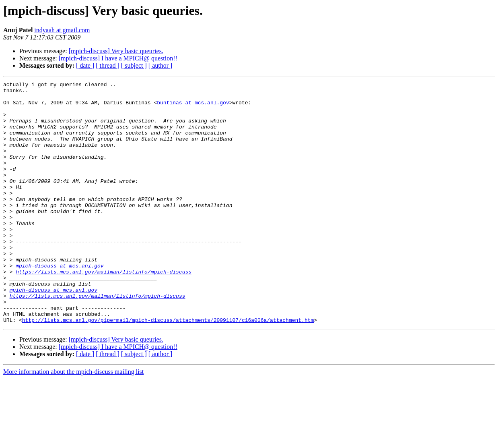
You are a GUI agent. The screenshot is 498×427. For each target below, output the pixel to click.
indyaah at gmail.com (62, 30)
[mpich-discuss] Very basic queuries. (116, 51)
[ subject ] (134, 65)
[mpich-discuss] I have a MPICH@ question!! (118, 58)
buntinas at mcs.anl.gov (193, 107)
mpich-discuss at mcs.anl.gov (59, 303)
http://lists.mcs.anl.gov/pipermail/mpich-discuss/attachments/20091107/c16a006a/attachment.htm (168, 368)
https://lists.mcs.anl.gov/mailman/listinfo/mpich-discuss (103, 310)
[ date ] (85, 65)
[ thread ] (107, 65)
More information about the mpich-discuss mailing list (73, 420)
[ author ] (160, 65)
